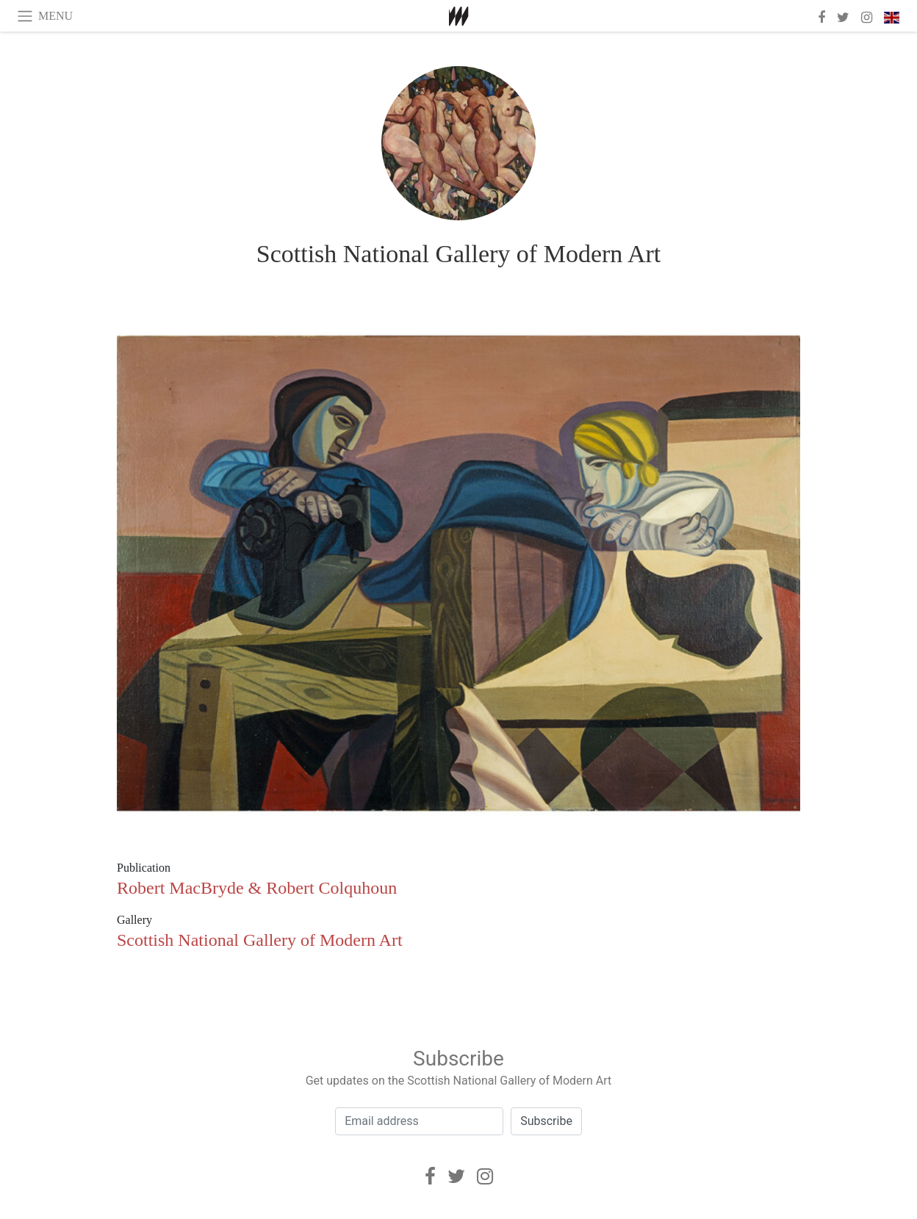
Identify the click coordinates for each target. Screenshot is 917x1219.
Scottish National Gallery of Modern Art (458, 253)
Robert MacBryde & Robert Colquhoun (257, 887)
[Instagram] (485, 1176)
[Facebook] (430, 1176)
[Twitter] (456, 1176)
